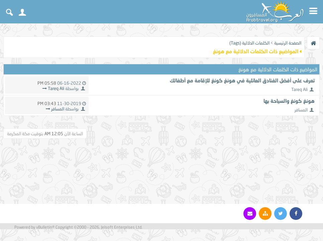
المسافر (301, 109)
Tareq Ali (299, 89)
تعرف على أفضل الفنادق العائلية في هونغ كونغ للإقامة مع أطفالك (242, 80)
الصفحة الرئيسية (287, 43)
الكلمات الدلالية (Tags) (249, 43)
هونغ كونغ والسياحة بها (289, 101)
